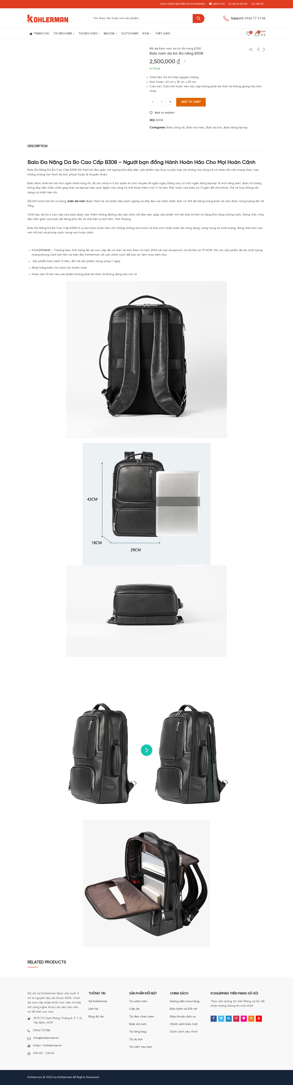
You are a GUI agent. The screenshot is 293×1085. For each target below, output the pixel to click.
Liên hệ (93, 1009)
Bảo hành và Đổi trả (183, 1009)
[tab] (37, 146)
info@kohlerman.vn (46, 1038)
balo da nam (76, 201)
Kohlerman (65, 1077)
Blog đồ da (96, 1016)
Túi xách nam (138, 1001)
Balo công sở (176, 127)
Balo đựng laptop (236, 127)
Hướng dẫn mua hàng (184, 1001)
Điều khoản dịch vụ (183, 1016)
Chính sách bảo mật (184, 1024)
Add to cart (191, 102)
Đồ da (154, 48)
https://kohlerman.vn (47, 1045)
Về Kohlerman (98, 1001)
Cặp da (134, 1009)
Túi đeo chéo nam (141, 1016)
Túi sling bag (137, 1031)
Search (198, 18)
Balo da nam (195, 127)
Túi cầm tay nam (140, 1047)
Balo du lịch (214, 127)
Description (37, 146)
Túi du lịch (136, 1039)
